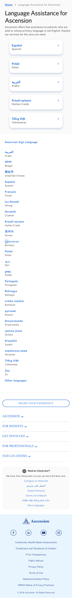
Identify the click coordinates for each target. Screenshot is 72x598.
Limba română (14, 301)
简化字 (9, 172)
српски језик (13, 331)
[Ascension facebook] (13, 533)
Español (10, 182)
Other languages (16, 380)
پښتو (8, 271)
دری (7, 261)
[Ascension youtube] (44, 533)
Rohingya (11, 291)
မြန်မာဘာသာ (12, 241)
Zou (7, 370)
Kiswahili (11, 340)
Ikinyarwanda (14, 321)
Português (11, 281)
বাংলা (8, 162)
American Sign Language (21, 142)
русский (10, 311)
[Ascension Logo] (36, 523)
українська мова (16, 350)
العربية (9, 152)
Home (9, 4)
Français (10, 191)
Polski (9, 251)
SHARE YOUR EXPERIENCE (36, 403)
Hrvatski (10, 211)
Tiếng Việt (12, 360)
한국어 (9, 231)
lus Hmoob (12, 201)
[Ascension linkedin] (28, 533)
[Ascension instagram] (59, 533)
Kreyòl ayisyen (14, 221)
